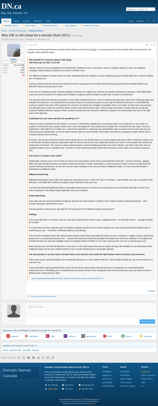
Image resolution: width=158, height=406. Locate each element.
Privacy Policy (147, 379)
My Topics (69, 385)
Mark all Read (108, 386)
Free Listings (125, 382)
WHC (109, 336)
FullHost (71, 336)
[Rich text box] (91, 311)
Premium (148, 336)
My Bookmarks (88, 385)
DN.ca (6, 21)
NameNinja (91, 336)
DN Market (124, 375)
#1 (154, 45)
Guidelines (106, 372)
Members (38, 21)
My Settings (53, 385)
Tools (48, 21)
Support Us (107, 375)
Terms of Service (148, 375)
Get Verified (107, 382)
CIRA (52, 336)
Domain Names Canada (68, 401)
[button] (20, 19)
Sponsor (14, 336)
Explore (26, 21)
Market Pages (126, 379)
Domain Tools (87, 389)
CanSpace (33, 336)
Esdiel (6, 39)
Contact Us (146, 372)
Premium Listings (127, 386)
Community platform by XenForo (79, 399)
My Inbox (69, 389)
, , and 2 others (44, 296)
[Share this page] (150, 45)
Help (143, 382)
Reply (152, 291)
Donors (128, 336)
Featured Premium (91, 25)
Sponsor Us (107, 379)
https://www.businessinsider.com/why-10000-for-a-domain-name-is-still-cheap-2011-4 (67, 278)
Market (16, 21)
